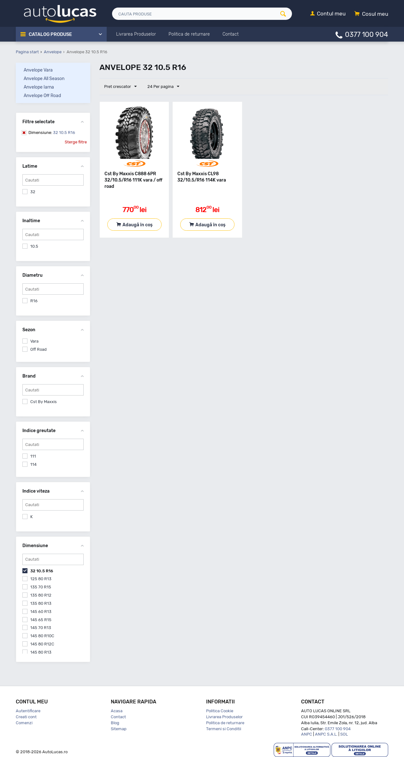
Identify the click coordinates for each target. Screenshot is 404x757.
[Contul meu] (328, 14)
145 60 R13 (40, 611)
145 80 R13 (40, 652)
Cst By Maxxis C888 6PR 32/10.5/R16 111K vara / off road (133, 180)
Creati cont (26, 716)
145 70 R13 (40, 627)
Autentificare (28, 710)
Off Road (38, 349)
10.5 (34, 246)
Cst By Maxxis (43, 401)
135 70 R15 (40, 587)
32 (32, 191)
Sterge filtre (76, 142)
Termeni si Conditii (223, 728)
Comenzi (24, 722)
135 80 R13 (40, 603)
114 (33, 464)
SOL (344, 734)
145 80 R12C (42, 644)
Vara (34, 341)
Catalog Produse (50, 34)
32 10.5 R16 (51, 132)
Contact (118, 716)
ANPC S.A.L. (326, 734)
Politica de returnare (225, 722)
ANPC (306, 734)
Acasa (116, 710)
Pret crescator (120, 87)
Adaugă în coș (137, 225)
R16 (34, 300)
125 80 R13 (40, 578)
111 (33, 456)
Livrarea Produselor (224, 716)
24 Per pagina (163, 87)
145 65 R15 (40, 619)
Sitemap (119, 728)
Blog (115, 722)
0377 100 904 (366, 34)
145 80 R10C (42, 635)
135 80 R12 (40, 595)
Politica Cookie (219, 710)
